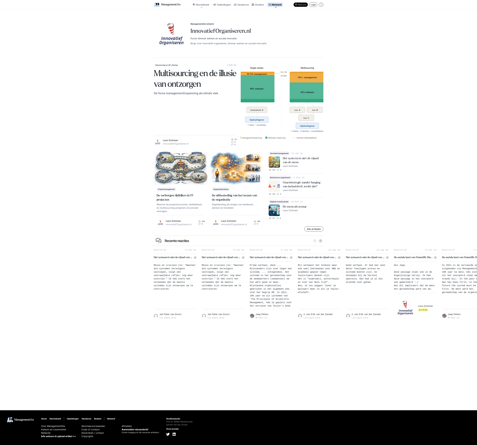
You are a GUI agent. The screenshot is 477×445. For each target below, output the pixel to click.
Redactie (45, 432)
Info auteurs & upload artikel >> (58, 436)
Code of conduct (90, 429)
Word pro (300, 4)
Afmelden (127, 426)
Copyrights (87, 436)
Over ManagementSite (53, 426)
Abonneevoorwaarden (93, 426)
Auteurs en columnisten (53, 429)
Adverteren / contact (92, 432)
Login (313, 4)
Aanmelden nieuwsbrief (135, 429)
